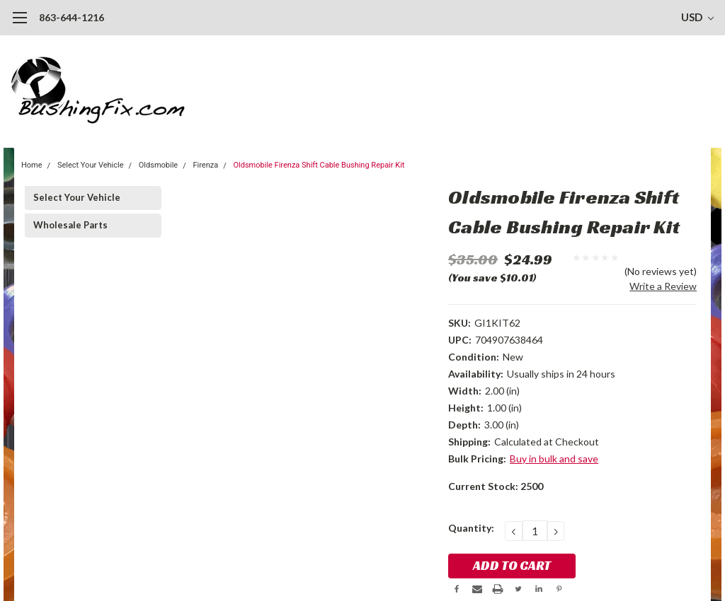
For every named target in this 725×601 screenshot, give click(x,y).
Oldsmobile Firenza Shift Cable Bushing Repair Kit (318, 165)
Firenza (205, 165)
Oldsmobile (158, 165)
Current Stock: (495, 486)
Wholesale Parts (70, 225)
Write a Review (663, 286)
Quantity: (471, 528)
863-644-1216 (71, 17)
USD (697, 17)
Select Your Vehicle (90, 165)
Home (31, 165)
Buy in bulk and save (554, 459)
